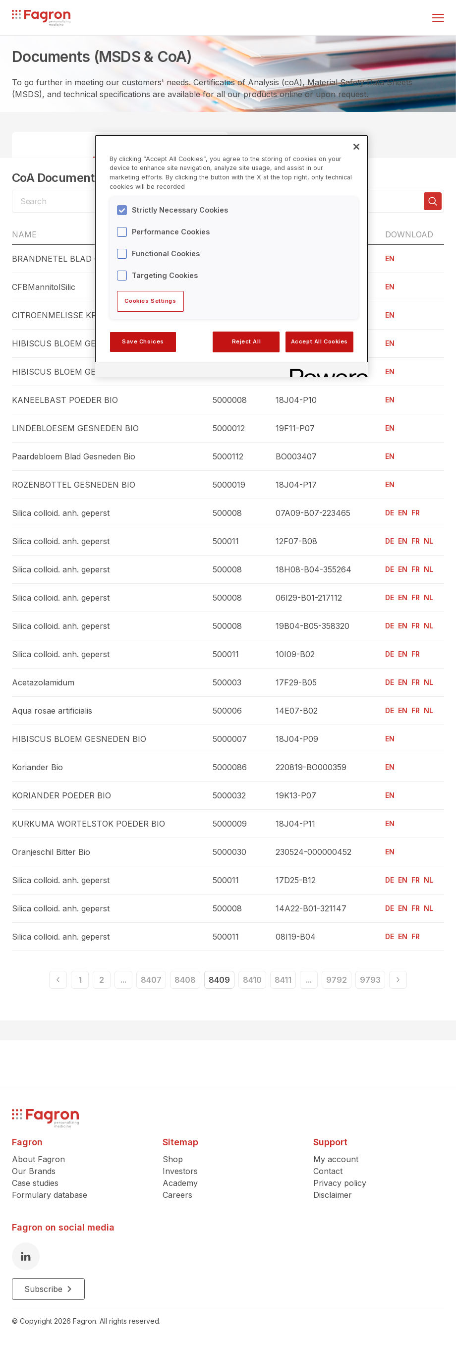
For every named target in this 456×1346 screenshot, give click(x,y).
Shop (173, 1159)
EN (390, 258)
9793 (370, 980)
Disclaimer (332, 1195)
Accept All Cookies (319, 341)
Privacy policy (339, 1183)
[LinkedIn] (26, 1256)
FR (415, 512)
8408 (185, 980)
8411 (283, 980)
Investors (180, 1171)
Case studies (35, 1183)
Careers (177, 1195)
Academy (180, 1183)
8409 (219, 980)
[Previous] (58, 980)
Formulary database (49, 1195)
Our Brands (34, 1171)
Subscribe (48, 1289)
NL (428, 541)
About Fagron (38, 1159)
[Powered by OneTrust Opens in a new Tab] (325, 371)
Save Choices (143, 341)
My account (335, 1159)
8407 (151, 980)
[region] (231, 256)
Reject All (246, 341)
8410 (252, 980)
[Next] (398, 980)
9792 (336, 980)
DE (389, 512)
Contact (327, 1171)
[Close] (356, 147)
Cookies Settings (150, 300)
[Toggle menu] (438, 18)
